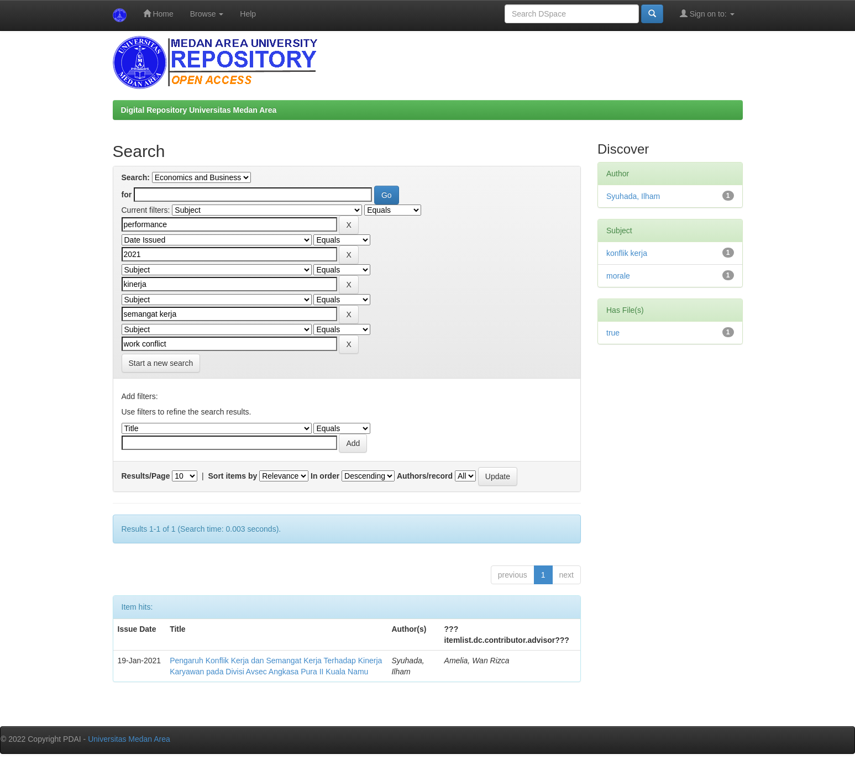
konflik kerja (626, 253)
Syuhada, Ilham (633, 196)
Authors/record (425, 475)
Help (248, 13)
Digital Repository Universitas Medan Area (199, 110)
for (127, 194)
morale (618, 275)
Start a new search (161, 363)
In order (325, 475)
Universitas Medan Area (129, 739)
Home (158, 13)
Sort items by (233, 475)
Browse (207, 13)
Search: (136, 177)
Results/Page (146, 475)
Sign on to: (707, 13)
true (613, 332)
